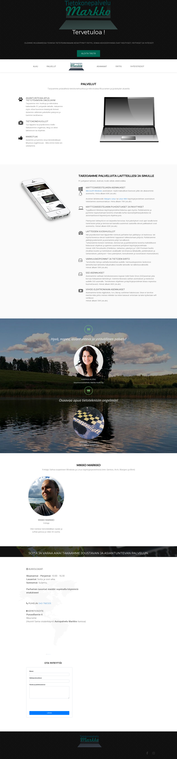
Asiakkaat (102, 66)
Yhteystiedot (137, 66)
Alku (35, 66)
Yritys (118, 66)
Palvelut (51, 66)
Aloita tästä (88, 53)
